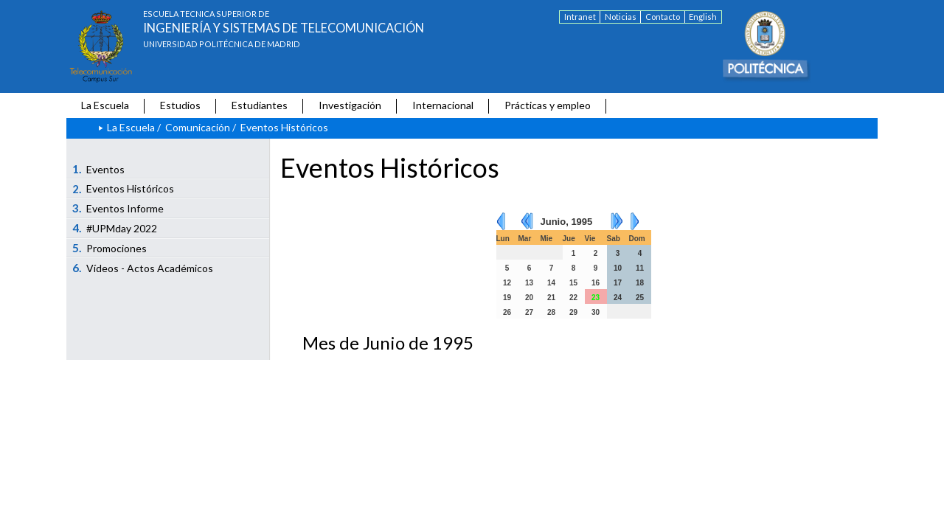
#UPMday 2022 (115, 228)
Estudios (180, 105)
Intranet (580, 16)
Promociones (110, 247)
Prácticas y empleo (547, 105)
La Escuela (105, 105)
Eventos (98, 169)
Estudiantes (260, 105)
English (703, 16)
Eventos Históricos (123, 188)
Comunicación (197, 127)
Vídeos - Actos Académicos (143, 267)
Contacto (662, 16)
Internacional (442, 105)
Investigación (350, 105)
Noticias (620, 16)
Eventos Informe (118, 208)
